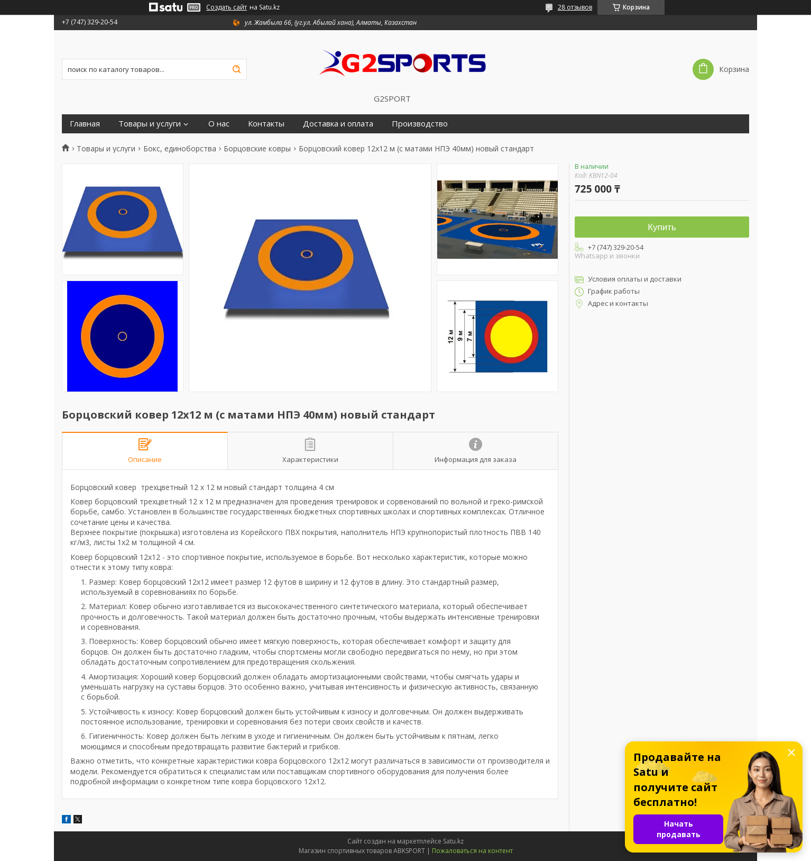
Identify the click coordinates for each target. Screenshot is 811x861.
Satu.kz (453, 841)
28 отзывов (575, 7)
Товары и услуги (149, 124)
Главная (85, 124)
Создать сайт (226, 7)
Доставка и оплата (338, 124)
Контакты (266, 124)
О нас (218, 124)
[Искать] (236, 69)
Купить (662, 227)
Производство (420, 124)
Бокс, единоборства (179, 148)
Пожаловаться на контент (472, 850)
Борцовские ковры (257, 148)
